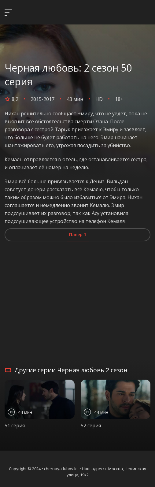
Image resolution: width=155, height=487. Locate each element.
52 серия (91, 425)
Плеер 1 (77, 234)
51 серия (15, 425)
